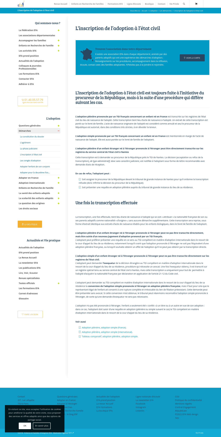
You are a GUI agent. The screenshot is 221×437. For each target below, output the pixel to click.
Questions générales (67, 396)
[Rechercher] (184, 4)
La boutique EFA (104, 410)
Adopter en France (66, 400)
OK (22, 425)
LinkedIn (140, 410)
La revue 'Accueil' (104, 403)
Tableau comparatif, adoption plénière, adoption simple (110, 336)
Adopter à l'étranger (67, 403)
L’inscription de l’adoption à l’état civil (36, 10)
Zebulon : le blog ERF (67, 414)
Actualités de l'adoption (108, 396)
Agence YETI (67, 433)
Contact (21, 396)
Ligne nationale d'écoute (148, 396)
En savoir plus (39, 425)
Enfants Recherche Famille (70, 410)
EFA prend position (105, 400)
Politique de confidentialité (188, 400)
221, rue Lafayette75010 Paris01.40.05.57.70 (26, 404)
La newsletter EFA (144, 400)
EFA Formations (104, 407)
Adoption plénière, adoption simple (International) (107, 332)
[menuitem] (60, 4)
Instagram (141, 407)
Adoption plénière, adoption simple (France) (104, 327)
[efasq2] (21, 4)
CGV (177, 396)
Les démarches (64, 407)
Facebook (140, 403)
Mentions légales (183, 403)
